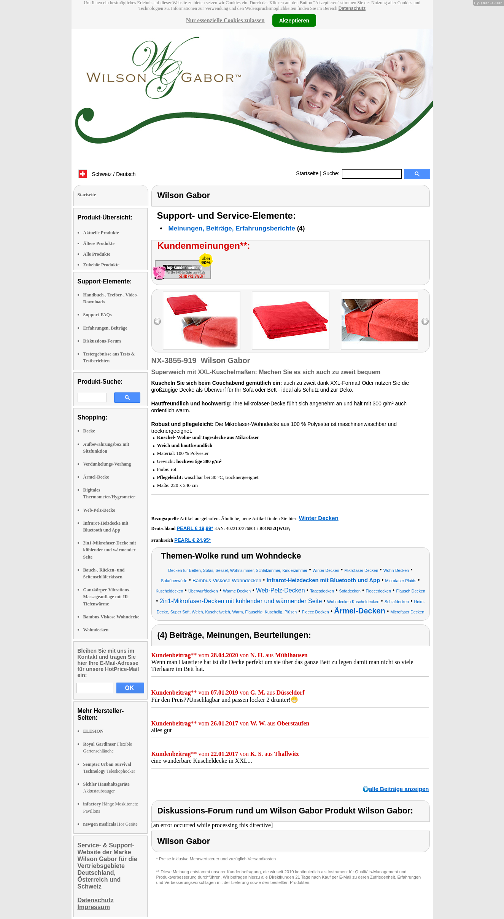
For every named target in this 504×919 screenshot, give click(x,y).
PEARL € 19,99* (195, 528)
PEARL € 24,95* (192, 540)
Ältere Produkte (99, 243)
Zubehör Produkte (101, 264)
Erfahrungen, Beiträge (105, 328)
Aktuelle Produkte (101, 232)
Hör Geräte (110, 824)
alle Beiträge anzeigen (399, 789)
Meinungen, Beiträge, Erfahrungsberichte (232, 228)
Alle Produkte (96, 254)
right (425, 321)
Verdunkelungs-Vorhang (107, 464)
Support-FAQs (97, 314)
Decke (89, 431)
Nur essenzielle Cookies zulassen (225, 20)
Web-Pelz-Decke (99, 510)
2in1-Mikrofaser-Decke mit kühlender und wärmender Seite (109, 549)
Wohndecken (96, 629)
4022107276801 (241, 528)
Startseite (307, 173)
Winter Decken (319, 518)
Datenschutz (352, 8)
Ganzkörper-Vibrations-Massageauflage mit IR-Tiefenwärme (106, 596)
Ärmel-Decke (96, 477)
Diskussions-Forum (102, 341)
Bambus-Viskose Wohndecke (111, 617)
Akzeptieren (294, 20)
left (157, 321)
